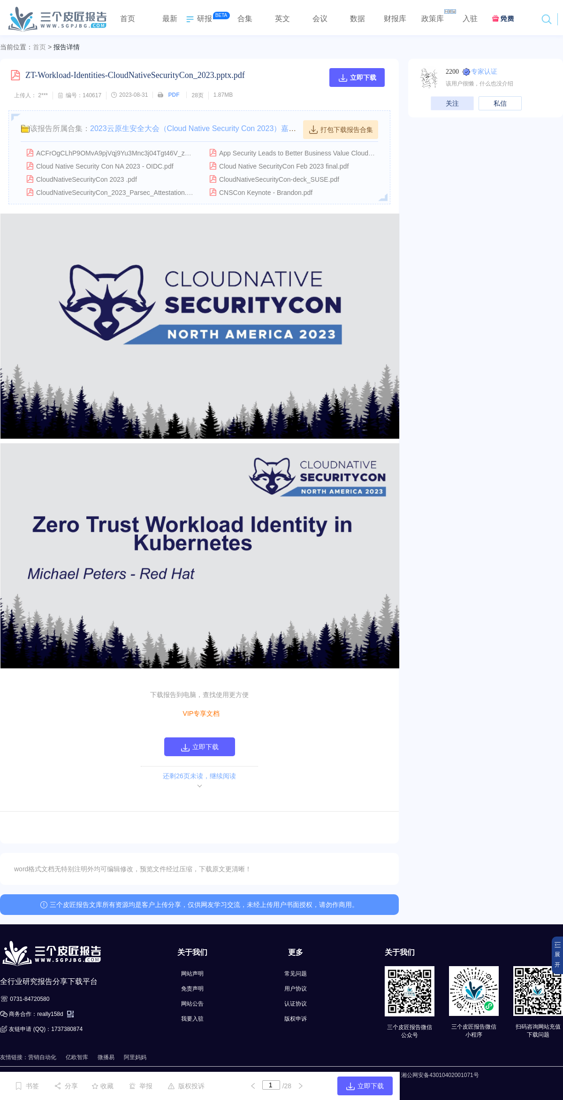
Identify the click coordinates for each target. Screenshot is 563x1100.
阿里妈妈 (135, 1057)
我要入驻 (192, 1018)
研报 (198, 19)
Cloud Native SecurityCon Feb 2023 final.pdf (284, 166)
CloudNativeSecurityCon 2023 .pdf (86, 179)
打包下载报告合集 (341, 129)
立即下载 (357, 77)
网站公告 (192, 1003)
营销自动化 (42, 1057)
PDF (173, 95)
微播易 (106, 1057)
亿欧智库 (77, 1057)
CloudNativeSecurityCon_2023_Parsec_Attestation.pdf (116, 192)
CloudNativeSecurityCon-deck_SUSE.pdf (279, 179)
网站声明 (192, 973)
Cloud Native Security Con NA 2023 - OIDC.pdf (105, 166)
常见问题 (295, 973)
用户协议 (295, 988)
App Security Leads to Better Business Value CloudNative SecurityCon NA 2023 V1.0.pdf (348, 153)
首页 (39, 47)
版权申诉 (295, 1018)
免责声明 (192, 988)
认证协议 (295, 1003)
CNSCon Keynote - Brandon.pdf (265, 192)
